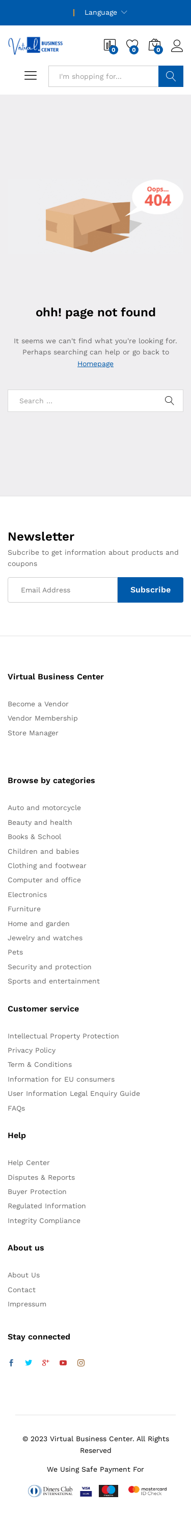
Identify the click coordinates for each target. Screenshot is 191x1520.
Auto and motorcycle (44, 807)
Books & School (34, 836)
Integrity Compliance (44, 1220)
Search (170, 76)
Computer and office (44, 880)
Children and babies (43, 851)
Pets (15, 952)
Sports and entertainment (54, 981)
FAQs (16, 1108)
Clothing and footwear (47, 865)
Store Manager (33, 733)
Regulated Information (47, 1206)
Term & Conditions (40, 1064)
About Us (24, 1275)
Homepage (95, 364)
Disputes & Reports (41, 1177)
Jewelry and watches (45, 938)
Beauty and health (40, 822)
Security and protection (50, 967)
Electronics (27, 894)
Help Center (29, 1162)
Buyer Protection (37, 1191)
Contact (22, 1290)
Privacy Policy (32, 1050)
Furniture (24, 909)
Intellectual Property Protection (63, 1036)
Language (101, 12)
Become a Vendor (38, 704)
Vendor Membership (43, 718)
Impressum (27, 1304)
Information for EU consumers (61, 1079)
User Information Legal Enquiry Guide (74, 1093)
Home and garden (39, 923)
